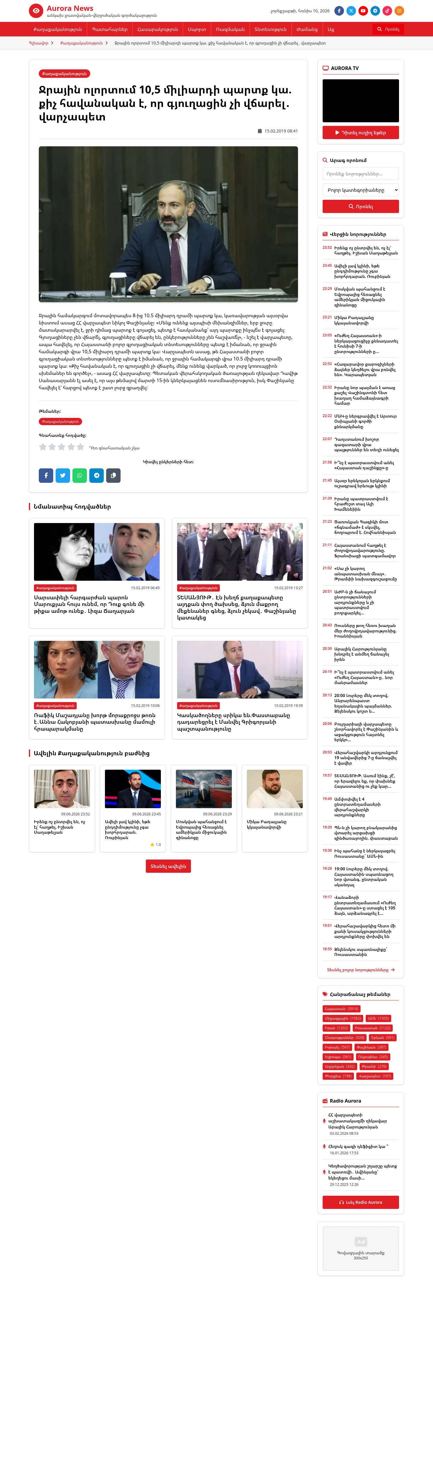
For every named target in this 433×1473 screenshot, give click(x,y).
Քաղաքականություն (58, 29)
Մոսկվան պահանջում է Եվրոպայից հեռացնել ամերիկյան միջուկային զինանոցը (201, 829)
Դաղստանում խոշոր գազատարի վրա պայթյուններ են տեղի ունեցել (366, 444)
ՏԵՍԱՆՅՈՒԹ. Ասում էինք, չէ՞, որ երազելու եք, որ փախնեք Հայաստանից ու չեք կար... (364, 781)
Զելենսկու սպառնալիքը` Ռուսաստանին (361, 951)
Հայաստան (341, 1008)
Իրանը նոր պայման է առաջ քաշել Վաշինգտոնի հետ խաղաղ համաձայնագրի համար (364, 395)
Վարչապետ (375, 1076)
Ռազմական (230, 29)
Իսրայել (337, 1047)
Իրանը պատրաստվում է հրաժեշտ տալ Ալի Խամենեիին (361, 504)
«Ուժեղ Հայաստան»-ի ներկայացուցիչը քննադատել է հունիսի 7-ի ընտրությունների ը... (366, 343)
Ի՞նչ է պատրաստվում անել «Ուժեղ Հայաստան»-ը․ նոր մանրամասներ (364, 677)
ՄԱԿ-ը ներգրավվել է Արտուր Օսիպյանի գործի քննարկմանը (365, 421)
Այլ (331, 29)
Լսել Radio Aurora (360, 1202)
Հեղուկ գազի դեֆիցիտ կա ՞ (358, 1146)
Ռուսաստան (372, 1027)
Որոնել (361, 206)
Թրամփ (374, 1066)
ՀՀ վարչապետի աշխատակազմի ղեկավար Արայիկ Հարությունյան (357, 1121)
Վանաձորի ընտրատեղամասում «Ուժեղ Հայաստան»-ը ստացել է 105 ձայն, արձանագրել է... (365, 905)
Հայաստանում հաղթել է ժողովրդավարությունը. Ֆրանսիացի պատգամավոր (365, 550)
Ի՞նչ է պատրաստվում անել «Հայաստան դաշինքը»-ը (364, 465)
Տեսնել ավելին (168, 866)
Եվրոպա (338, 1056)
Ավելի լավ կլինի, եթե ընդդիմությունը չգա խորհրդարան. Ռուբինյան (127, 829)
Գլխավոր (38, 43)
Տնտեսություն (271, 29)
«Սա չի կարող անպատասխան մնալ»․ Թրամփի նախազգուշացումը (365, 573)
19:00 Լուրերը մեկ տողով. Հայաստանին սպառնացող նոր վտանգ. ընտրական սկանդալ (364, 876)
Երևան (382, 1037)
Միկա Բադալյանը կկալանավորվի (267, 824)
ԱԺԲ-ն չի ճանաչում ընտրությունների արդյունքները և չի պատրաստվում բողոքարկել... (355, 602)
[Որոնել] (388, 29)
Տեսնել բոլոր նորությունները (361, 969)
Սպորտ (197, 29)
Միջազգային (343, 1018)
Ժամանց (307, 29)
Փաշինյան (371, 1047)
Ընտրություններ (344, 1037)
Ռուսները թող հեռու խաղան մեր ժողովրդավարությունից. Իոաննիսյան (365, 630)
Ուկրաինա (373, 1056)
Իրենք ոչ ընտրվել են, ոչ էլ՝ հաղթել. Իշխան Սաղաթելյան (59, 827)
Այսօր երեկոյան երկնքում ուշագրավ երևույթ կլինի (362, 483)
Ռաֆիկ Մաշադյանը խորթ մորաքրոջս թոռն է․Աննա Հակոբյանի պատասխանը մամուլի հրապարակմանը (94, 721)
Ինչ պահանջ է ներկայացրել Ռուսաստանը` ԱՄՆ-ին (364, 853)
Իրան (336, 1027)
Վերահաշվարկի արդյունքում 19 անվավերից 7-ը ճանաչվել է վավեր (366, 758)
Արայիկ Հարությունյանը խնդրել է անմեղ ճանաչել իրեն (361, 654)
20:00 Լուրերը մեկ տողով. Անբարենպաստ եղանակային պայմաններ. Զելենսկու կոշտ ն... (363, 703)
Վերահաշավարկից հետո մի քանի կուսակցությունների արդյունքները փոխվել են (365, 931)
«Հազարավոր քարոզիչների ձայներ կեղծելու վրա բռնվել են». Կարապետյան (364, 369)
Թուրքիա (338, 1076)
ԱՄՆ (378, 1018)
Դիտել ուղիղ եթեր (361, 132)
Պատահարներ (110, 29)
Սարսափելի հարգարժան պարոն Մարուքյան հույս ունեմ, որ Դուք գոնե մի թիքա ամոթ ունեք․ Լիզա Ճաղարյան (89, 604)
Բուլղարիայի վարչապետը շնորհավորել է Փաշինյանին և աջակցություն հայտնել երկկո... (366, 732)
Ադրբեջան (340, 1066)
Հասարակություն (157, 29)
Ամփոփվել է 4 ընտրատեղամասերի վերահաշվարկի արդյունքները (357, 807)
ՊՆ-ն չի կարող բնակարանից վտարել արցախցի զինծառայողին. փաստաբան (366, 833)
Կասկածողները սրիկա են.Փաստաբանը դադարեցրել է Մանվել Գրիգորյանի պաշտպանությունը (233, 721)
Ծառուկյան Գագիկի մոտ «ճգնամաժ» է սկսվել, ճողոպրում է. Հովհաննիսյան (365, 527)
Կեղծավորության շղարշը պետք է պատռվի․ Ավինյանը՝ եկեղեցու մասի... (362, 1172)
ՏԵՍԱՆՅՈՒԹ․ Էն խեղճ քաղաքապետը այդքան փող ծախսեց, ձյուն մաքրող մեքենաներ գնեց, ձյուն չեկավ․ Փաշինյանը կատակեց (236, 607)
